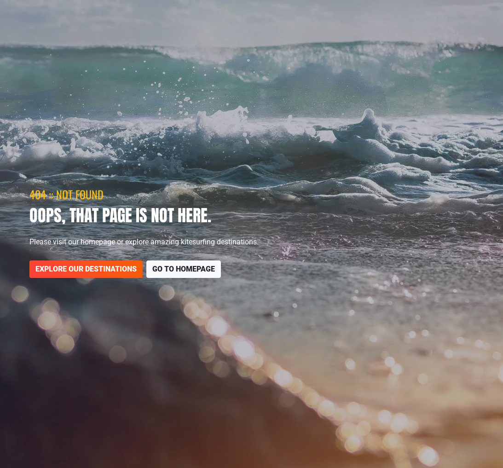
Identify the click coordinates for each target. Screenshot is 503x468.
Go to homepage (183, 269)
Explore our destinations (86, 269)
